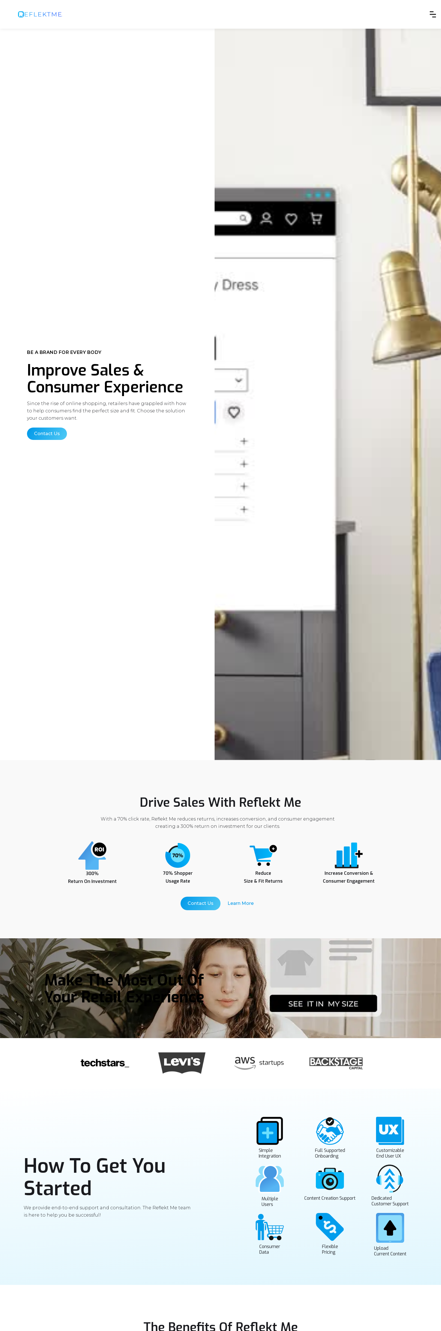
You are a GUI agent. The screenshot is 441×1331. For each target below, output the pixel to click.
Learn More (241, 903)
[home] (40, 14)
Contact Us (47, 433)
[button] (433, 14)
